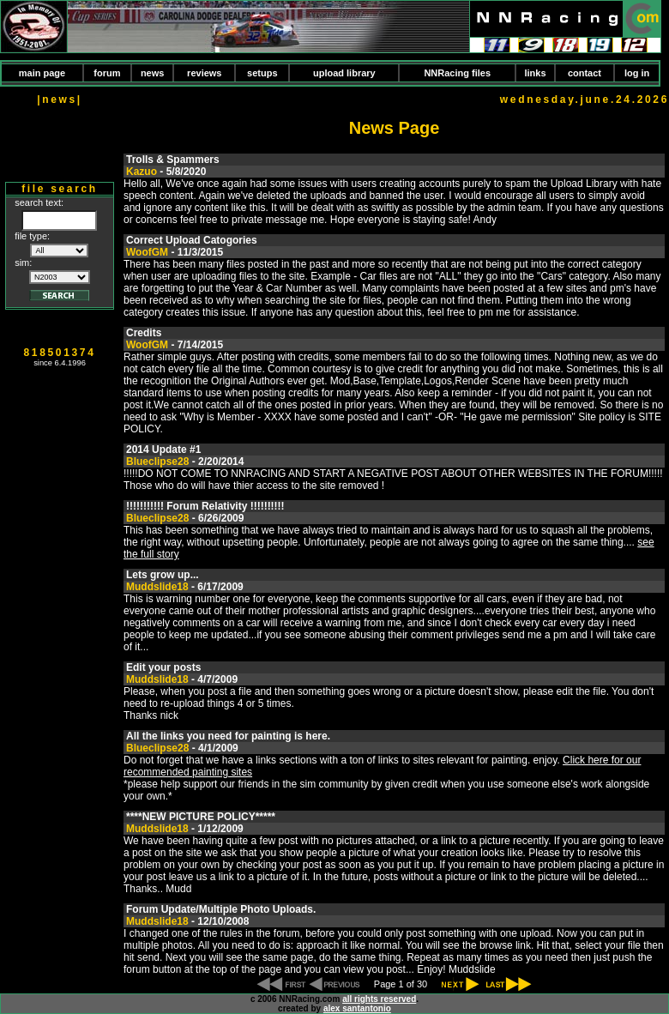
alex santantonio (357, 1008)
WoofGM (147, 252)
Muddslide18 (157, 587)
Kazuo (141, 172)
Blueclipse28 (157, 462)
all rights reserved (379, 999)
